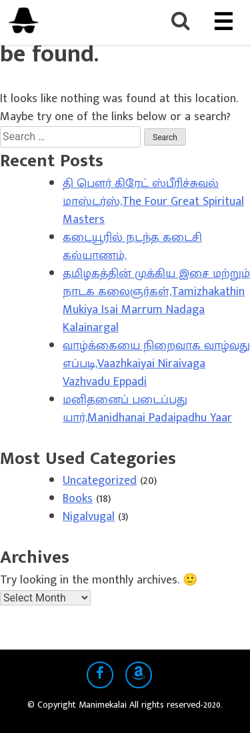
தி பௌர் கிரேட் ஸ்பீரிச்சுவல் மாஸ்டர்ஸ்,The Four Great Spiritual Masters (153, 202)
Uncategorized (100, 481)
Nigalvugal (89, 517)
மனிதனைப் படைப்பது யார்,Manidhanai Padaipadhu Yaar (147, 409)
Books (78, 499)
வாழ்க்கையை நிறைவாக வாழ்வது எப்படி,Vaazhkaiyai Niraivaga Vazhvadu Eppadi (156, 364)
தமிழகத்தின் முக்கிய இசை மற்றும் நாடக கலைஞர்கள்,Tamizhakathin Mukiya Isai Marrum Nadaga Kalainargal (156, 301)
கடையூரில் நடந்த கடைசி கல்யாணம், (132, 247)
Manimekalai (104, 704)
